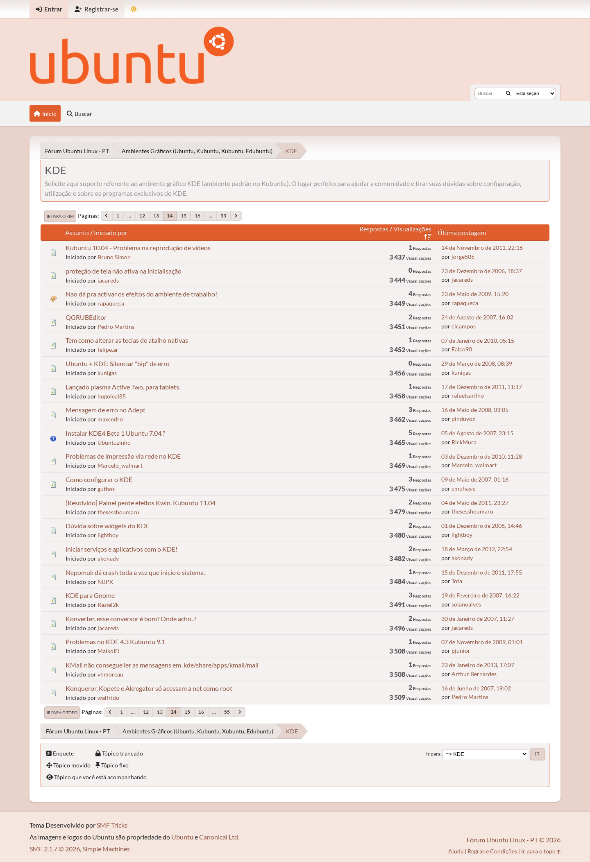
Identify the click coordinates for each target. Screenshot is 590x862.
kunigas (107, 372)
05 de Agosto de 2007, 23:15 (477, 433)
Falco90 (462, 349)
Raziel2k (108, 604)
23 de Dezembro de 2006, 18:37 (481, 270)
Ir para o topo (62, 712)
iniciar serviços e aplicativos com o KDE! (121, 549)
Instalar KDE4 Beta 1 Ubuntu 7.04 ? (115, 433)
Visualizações (412, 232)
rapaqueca (111, 303)
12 (142, 216)
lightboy (108, 535)
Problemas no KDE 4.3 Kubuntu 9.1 (115, 641)
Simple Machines (106, 849)
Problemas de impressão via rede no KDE (123, 456)
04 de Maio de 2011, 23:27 (474, 502)
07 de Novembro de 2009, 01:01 (482, 641)
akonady (108, 558)
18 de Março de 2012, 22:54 (476, 548)
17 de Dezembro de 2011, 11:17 (481, 386)
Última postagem (462, 232)
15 (183, 216)
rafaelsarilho (468, 395)
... (129, 216)
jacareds (108, 280)
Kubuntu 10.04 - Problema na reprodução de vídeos (138, 247)
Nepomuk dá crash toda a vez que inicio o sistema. (135, 572)
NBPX (105, 581)
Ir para (433, 753)
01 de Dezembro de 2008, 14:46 (481, 525)
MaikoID (109, 650)
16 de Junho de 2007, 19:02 (476, 688)
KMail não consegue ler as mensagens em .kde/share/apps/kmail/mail (162, 665)
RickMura (464, 442)
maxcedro (110, 419)
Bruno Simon (114, 256)
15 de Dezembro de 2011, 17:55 (481, 572)
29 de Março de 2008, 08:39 (476, 363)
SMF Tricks (112, 825)
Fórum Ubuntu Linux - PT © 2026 (513, 840)
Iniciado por (110, 232)
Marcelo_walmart (120, 465)
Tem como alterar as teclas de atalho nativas (127, 340)
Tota (457, 580)
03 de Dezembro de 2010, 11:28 (481, 456)
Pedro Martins (116, 326)
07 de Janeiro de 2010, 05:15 (477, 340)
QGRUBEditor (86, 317)
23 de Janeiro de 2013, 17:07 (477, 664)
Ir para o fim (60, 216)
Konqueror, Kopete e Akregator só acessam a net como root (149, 688)
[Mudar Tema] (134, 9)
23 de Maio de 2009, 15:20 (474, 293)
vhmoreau (110, 674)
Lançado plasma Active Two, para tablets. (123, 387)
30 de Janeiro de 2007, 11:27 (477, 618)
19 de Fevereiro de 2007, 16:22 (480, 595)
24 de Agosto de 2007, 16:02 (477, 317)
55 (223, 216)
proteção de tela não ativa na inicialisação (124, 271)
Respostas (373, 229)
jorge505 (463, 256)
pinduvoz (463, 418)
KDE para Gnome (90, 595)
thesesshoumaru (118, 512)
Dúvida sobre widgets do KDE (108, 525)
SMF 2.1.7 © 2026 (55, 849)
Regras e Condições (492, 851)
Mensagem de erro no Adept (105, 410)
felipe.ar (108, 349)
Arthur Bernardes (474, 673)
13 (156, 216)
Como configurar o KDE (99, 479)
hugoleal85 (112, 396)
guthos (106, 488)
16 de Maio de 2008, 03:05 (474, 409)
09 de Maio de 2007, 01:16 (474, 479)
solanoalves (466, 604)
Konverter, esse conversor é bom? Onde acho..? (131, 618)
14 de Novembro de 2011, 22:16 (482, 247)
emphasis (463, 488)
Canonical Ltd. (219, 837)
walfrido (108, 697)
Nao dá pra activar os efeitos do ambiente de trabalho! (141, 294)
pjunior (461, 650)
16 (197, 216)
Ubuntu (182, 837)
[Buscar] (508, 93)
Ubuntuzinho (114, 442)
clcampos (464, 326)
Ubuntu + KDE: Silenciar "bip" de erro (118, 363)
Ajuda (455, 851)
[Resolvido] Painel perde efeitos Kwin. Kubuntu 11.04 (141, 503)
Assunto (77, 232)
